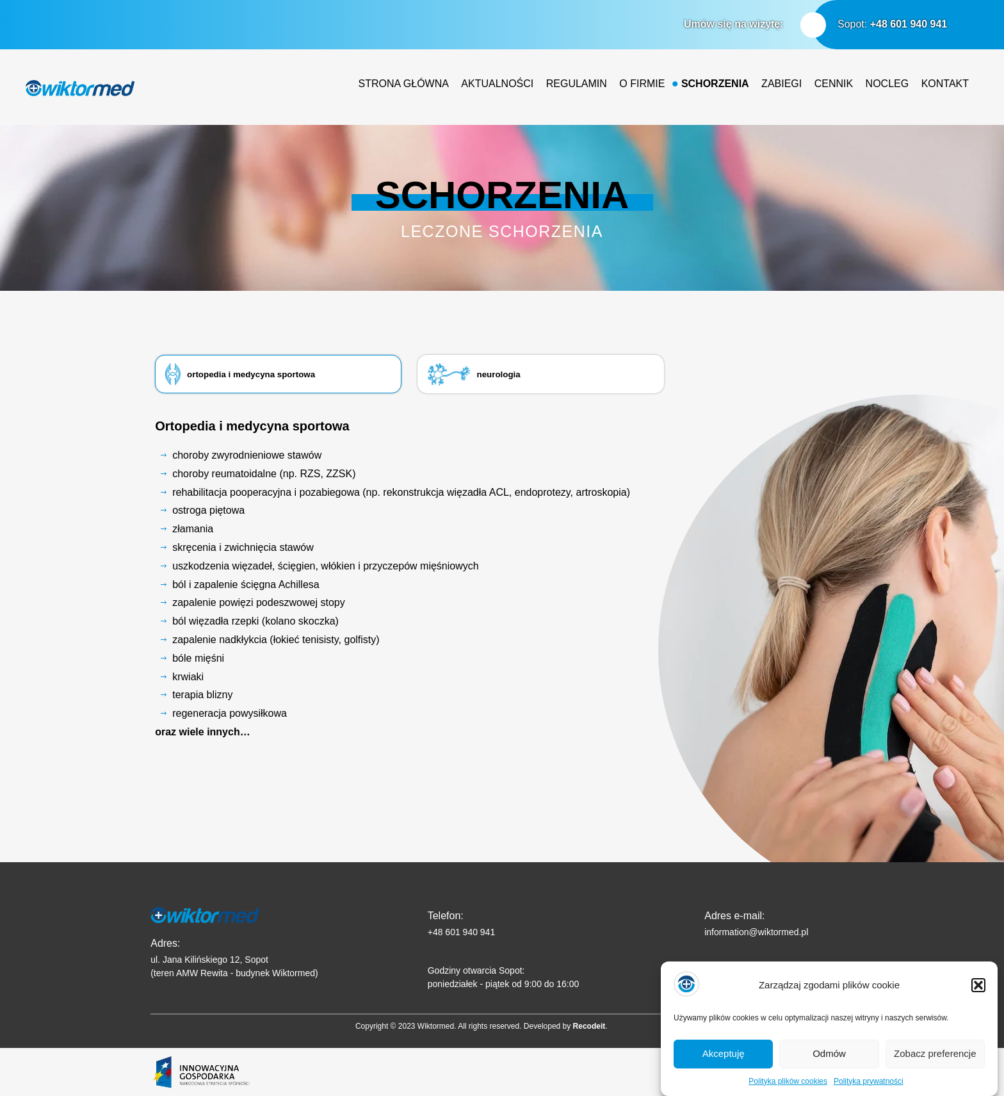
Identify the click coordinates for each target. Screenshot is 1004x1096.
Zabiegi (781, 83)
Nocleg (887, 83)
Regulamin (576, 83)
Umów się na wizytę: (734, 24)
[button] (978, 996)
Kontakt (945, 83)
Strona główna (404, 83)
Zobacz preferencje (935, 1064)
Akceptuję (723, 1064)
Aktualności (497, 83)
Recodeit (589, 1026)
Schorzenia (715, 83)
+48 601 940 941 (909, 24)
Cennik (833, 83)
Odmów (829, 1064)
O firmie (642, 83)
